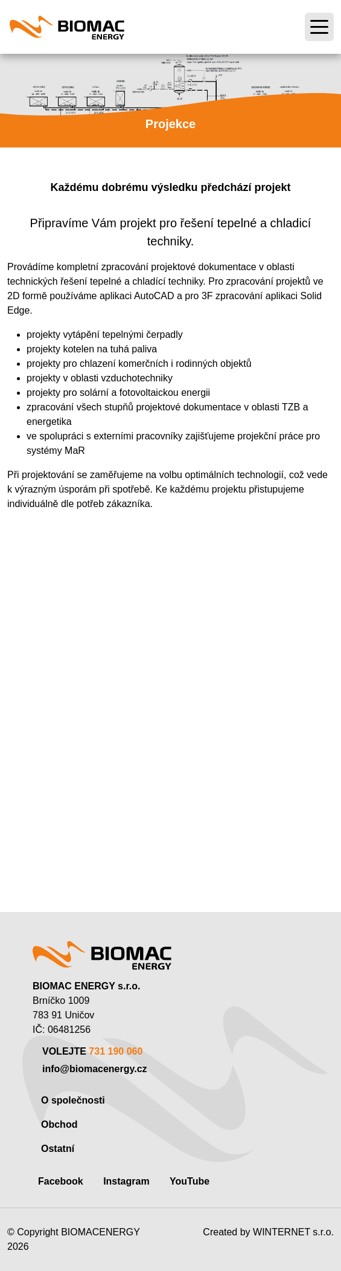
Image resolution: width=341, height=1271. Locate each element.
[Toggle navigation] (319, 27)
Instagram (126, 1181)
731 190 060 (115, 1051)
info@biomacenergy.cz (94, 1069)
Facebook (60, 1181)
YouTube (189, 1181)
